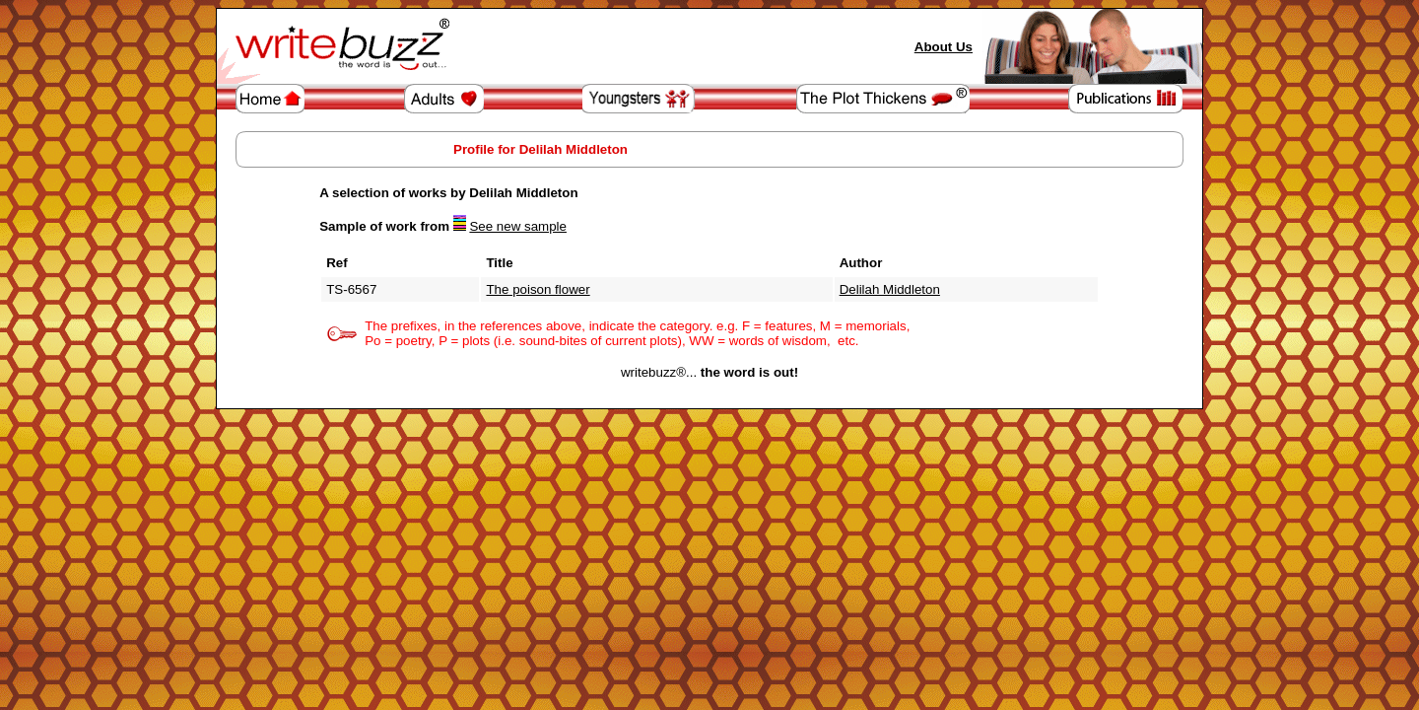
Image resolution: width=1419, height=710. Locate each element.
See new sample (518, 226)
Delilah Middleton (890, 289)
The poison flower (537, 289)
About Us (943, 46)
